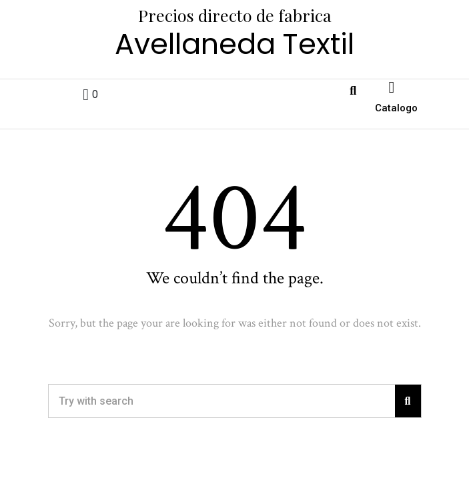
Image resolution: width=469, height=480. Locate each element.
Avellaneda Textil (234, 44)
